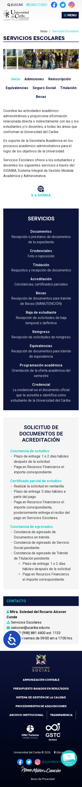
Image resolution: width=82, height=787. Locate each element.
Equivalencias (17, 88)
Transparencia (61, 715)
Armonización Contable (41, 680)
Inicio (43, 31)
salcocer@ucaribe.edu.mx (28, 628)
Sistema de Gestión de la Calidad (41, 697)
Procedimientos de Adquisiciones (41, 706)
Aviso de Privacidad (43, 779)
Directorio (36, 5)
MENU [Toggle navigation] (70, 15)
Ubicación (61, 752)
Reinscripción (59, 79)
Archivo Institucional (26, 715)
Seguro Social (44, 88)
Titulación (68, 88)
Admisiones (34, 79)
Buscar (15, 5)
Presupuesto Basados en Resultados (41, 688)
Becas (41, 97)
